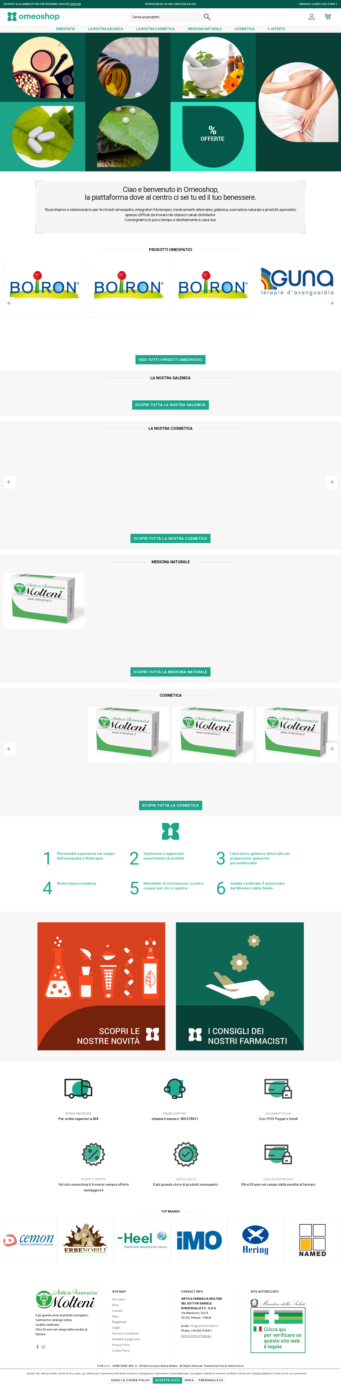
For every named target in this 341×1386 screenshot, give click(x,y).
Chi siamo (118, 1299)
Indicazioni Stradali (196, 1336)
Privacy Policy (121, 1345)
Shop (115, 1305)
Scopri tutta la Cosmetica (170, 805)
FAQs (115, 1316)
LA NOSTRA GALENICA (105, 29)
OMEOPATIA (65, 29)
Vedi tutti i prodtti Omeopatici (170, 360)
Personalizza (210, 1380)
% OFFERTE (276, 29)
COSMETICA (244, 29)
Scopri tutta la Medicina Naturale (170, 672)
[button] (9, 303)
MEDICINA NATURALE (205, 29)
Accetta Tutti (167, 1380)
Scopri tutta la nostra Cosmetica (170, 538)
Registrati (119, 1322)
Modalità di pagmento (126, 1339)
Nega (189, 1380)
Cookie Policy (121, 1350)
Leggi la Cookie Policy (130, 1380)
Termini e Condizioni (125, 1333)
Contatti (117, 1311)
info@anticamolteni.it (204, 1326)
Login (116, 1328)
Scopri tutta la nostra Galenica (170, 405)
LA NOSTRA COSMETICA (155, 29)
